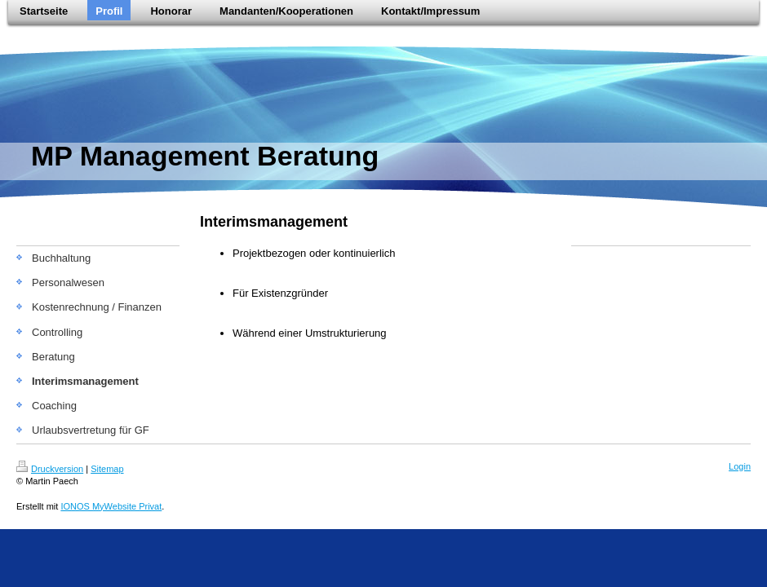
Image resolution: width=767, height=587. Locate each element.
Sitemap (107, 469)
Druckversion (49, 469)
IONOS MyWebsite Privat (111, 506)
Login (740, 466)
